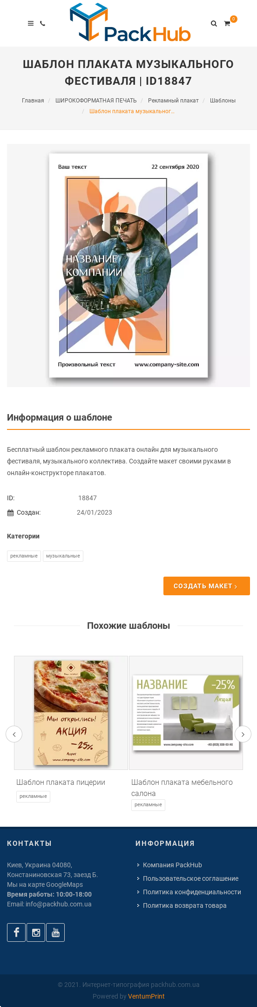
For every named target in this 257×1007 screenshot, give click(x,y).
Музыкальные (63, 556)
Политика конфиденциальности (192, 892)
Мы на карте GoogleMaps (45, 884)
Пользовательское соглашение (190, 878)
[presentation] (14, 734)
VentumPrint (146, 996)
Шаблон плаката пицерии (60, 782)
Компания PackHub (172, 865)
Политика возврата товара (185, 905)
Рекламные (24, 556)
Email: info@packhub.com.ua (49, 904)
